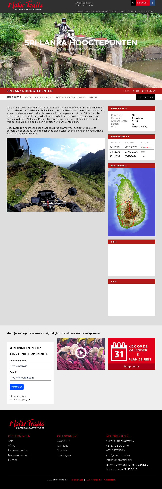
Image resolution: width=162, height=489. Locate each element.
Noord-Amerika (18, 455)
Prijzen (92, 97)
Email (13, 372)
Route (28, 97)
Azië (136, 91)
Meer (140, 11)
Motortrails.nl (118, 436)
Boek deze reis (145, 97)
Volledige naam (18, 360)
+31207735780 (115, 450)
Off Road (63, 445)
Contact (150, 11)
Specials (62, 450)
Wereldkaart (128, 11)
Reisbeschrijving (44, 97)
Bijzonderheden (65, 97)
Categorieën (96, 11)
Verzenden (16, 387)
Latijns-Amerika (17, 450)
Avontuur (148, 91)
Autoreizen (109, 479)
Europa (13, 459)
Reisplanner (112, 11)
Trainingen (64, 455)
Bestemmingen (80, 11)
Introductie (14, 97)
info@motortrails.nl (118, 455)
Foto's (81, 97)
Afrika (11, 445)
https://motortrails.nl (119, 459)
